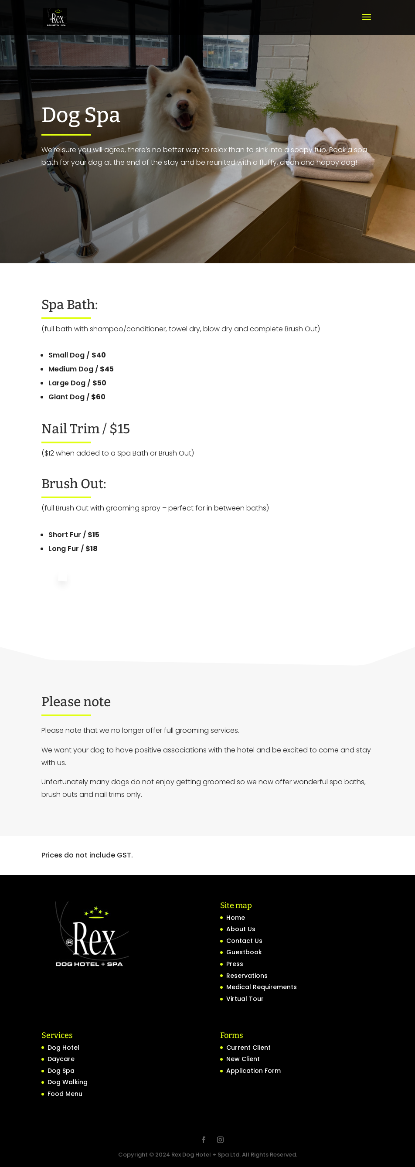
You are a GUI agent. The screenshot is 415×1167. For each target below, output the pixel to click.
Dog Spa (61, 1070)
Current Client (248, 1047)
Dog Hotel (63, 1047)
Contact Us (244, 940)
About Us (240, 929)
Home (235, 917)
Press (234, 963)
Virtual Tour (245, 998)
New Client (243, 1059)
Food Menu (65, 1093)
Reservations (247, 975)
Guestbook (244, 952)
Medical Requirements (261, 987)
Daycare (61, 1059)
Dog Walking (68, 1082)
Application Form (253, 1070)
